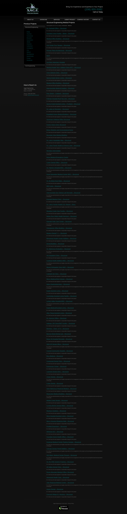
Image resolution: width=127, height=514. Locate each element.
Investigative (30, 48)
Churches (29, 34)
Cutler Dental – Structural (55, 383)
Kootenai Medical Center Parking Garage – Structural (64, 442)
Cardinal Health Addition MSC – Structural (60, 261)
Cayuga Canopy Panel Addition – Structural (61, 449)
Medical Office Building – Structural (58, 39)
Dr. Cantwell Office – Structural (56, 28)
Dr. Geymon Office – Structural (56, 318)
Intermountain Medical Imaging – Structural (60, 88)
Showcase (43, 19)
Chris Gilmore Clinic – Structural (57, 73)
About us (30, 19)
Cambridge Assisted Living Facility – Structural (62, 296)
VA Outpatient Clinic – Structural (57, 255)
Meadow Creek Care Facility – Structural (60, 211)
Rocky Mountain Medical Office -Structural (60, 472)
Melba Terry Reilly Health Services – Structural (62, 216)
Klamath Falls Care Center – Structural (59, 221)
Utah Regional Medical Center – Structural (60, 483)
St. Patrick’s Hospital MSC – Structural (59, 168)
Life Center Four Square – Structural (58, 45)
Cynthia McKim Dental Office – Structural (60, 406)
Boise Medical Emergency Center (57, 157)
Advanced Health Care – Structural (58, 477)
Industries (29, 44)
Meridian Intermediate (54, 151)
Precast (29, 58)
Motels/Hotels (30, 56)
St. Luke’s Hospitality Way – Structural (59, 140)
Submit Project (70, 19)
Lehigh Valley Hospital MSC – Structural (59, 301)
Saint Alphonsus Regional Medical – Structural (61, 389)
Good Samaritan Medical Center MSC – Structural (63, 174)
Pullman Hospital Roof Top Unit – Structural (61, 99)
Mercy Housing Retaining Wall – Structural (60, 421)
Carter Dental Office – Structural (57, 162)
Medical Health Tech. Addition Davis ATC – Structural (64, 67)
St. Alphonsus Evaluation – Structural (59, 249)
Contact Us (96, 19)
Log (28, 50)
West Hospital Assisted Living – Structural (60, 416)
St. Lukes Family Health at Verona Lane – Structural (63, 145)
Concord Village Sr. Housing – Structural (60, 494)
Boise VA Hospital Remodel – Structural (59, 339)
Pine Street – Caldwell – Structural (58, 93)
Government (30, 40)
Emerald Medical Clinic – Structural (58, 199)
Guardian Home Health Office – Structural (60, 437)
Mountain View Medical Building (57, 135)
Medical (29, 52)
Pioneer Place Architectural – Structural (59, 50)
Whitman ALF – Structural (55, 432)
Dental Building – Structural (55, 244)
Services (57, 19)
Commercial (30, 36)
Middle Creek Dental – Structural (57, 400)
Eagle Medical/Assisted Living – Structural (60, 308)
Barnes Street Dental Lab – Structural (59, 334)
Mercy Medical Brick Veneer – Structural (59, 279)
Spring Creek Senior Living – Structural (59, 78)
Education (29, 38)
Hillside (28, 42)
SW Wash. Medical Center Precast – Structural (62, 455)
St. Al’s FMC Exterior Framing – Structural (60, 462)
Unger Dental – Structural (55, 377)
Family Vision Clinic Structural (56, 125)
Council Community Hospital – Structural (60, 351)
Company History (83, 19)
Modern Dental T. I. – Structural (57, 233)
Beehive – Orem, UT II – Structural (58, 329)
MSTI (48, 56)
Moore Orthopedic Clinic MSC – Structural (60, 267)
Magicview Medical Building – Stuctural (59, 394)
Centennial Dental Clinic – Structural (58, 361)
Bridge (28, 32)
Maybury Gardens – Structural (56, 411)
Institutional (29, 46)
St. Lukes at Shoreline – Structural (58, 109)
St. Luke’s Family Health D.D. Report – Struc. (61, 204)
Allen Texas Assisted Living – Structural (59, 313)
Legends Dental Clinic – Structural (58, 372)
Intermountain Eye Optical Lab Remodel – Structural (63, 193)
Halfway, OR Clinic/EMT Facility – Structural (61, 323)
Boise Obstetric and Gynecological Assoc (60, 130)
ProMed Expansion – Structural (57, 426)
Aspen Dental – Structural (55, 489)
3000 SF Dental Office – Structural (58, 344)
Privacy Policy (71, 503)
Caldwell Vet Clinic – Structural (56, 274)
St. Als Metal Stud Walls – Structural (58, 181)
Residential (29, 60)
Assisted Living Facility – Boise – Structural (60, 33)
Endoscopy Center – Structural (56, 366)
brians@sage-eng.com (33, 95)
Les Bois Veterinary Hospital (56, 62)
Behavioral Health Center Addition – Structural (61, 238)
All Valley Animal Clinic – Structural (58, 467)
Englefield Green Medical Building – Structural (61, 114)
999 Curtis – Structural (54, 186)
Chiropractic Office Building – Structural (59, 228)
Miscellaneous (30, 54)
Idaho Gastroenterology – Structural (58, 284)
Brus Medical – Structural (55, 356)
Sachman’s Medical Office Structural (58, 119)
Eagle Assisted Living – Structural (57, 291)
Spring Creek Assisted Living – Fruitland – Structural (63, 104)
